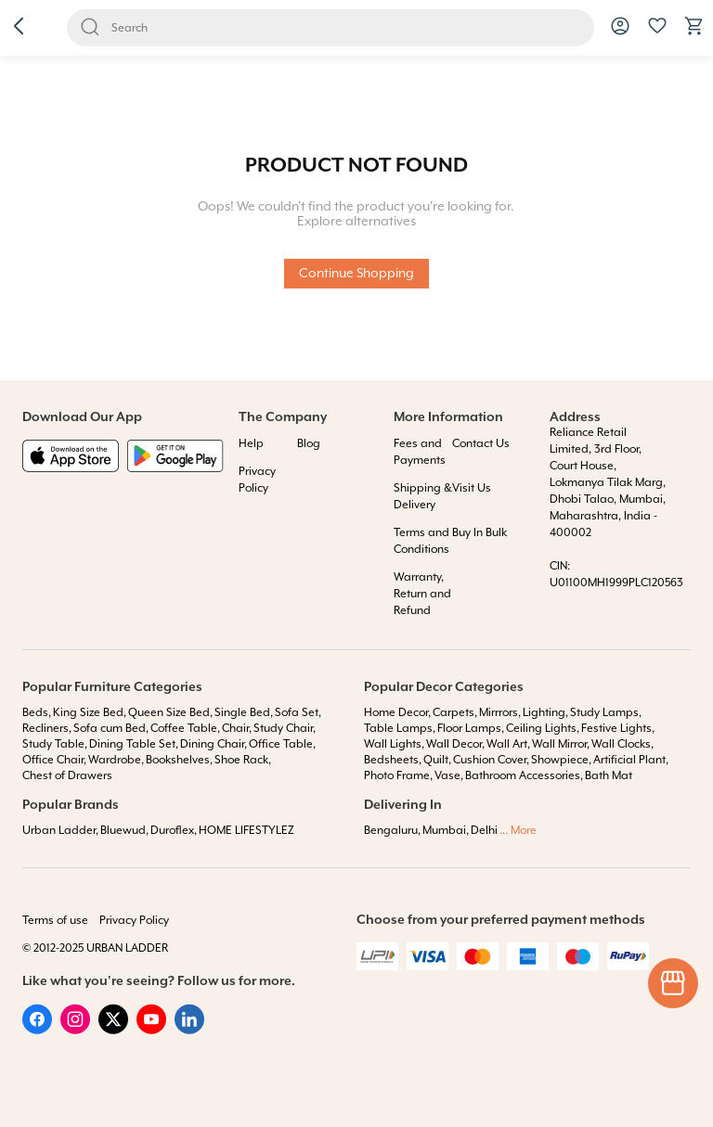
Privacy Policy (134, 921)
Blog (308, 444)
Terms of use (55, 921)
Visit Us (471, 488)
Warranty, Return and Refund (422, 594)
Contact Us (481, 444)
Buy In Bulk (479, 533)
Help (251, 444)
